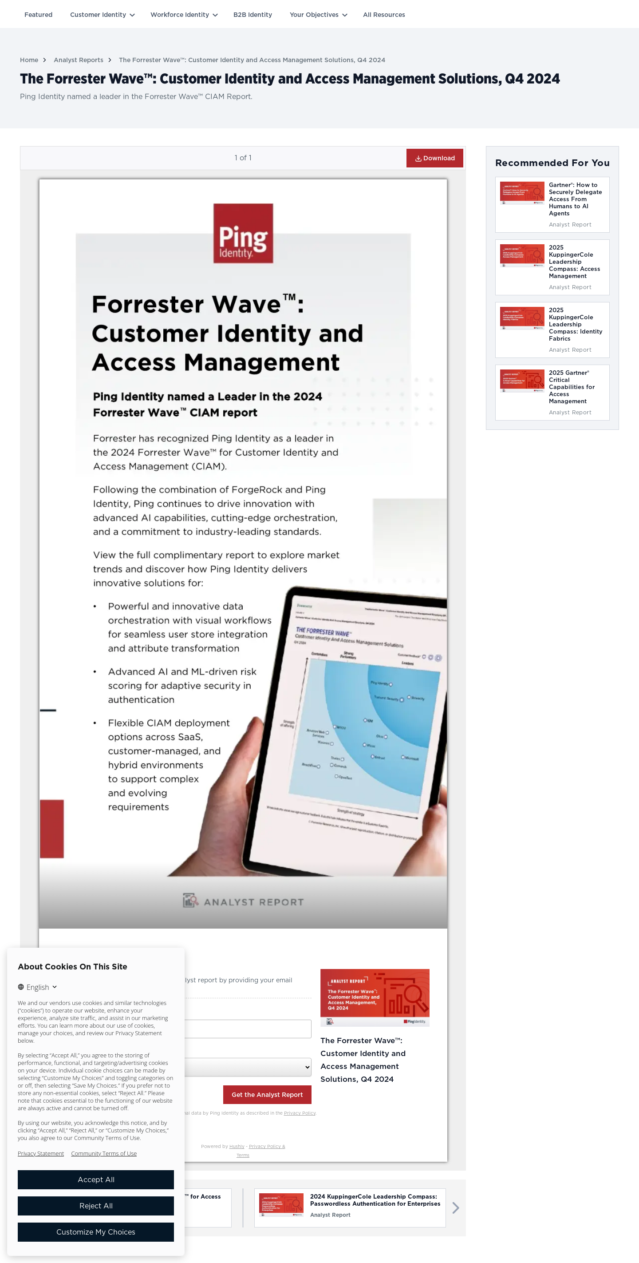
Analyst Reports (78, 60)
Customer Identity (98, 14)
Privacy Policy (300, 1113)
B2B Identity (252, 14)
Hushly (237, 1146)
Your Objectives (314, 14)
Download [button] (435, 158)
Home (29, 60)
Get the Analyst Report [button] (267, 1094)
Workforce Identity (179, 14)
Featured (38, 14)
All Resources (384, 14)
